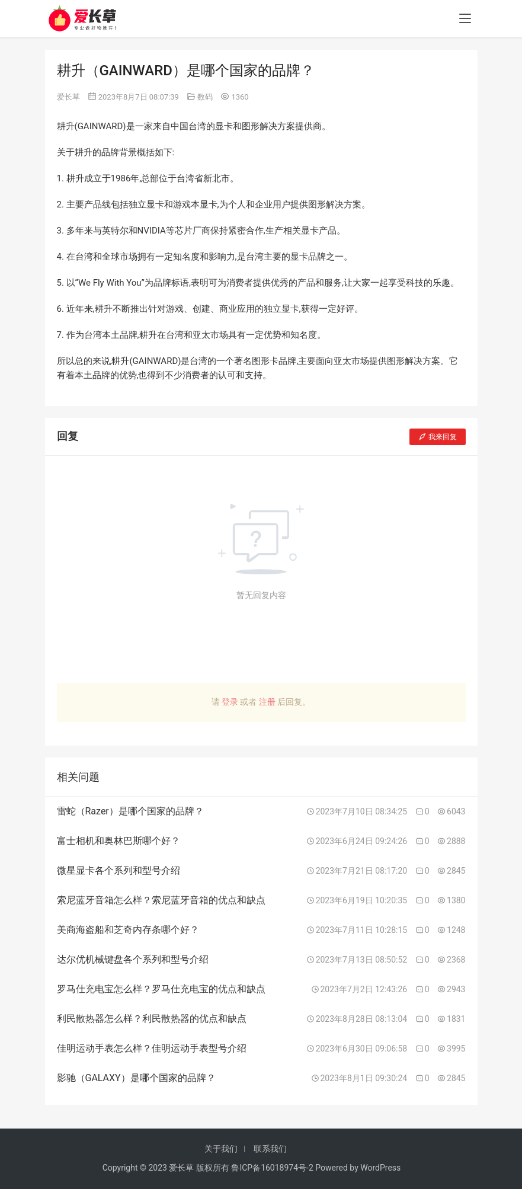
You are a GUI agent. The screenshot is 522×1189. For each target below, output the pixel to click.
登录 (230, 702)
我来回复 (437, 437)
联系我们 (270, 1148)
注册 (267, 702)
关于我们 (221, 1148)
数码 (205, 96)
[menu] (465, 19)
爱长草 (68, 96)
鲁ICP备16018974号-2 (272, 1167)
